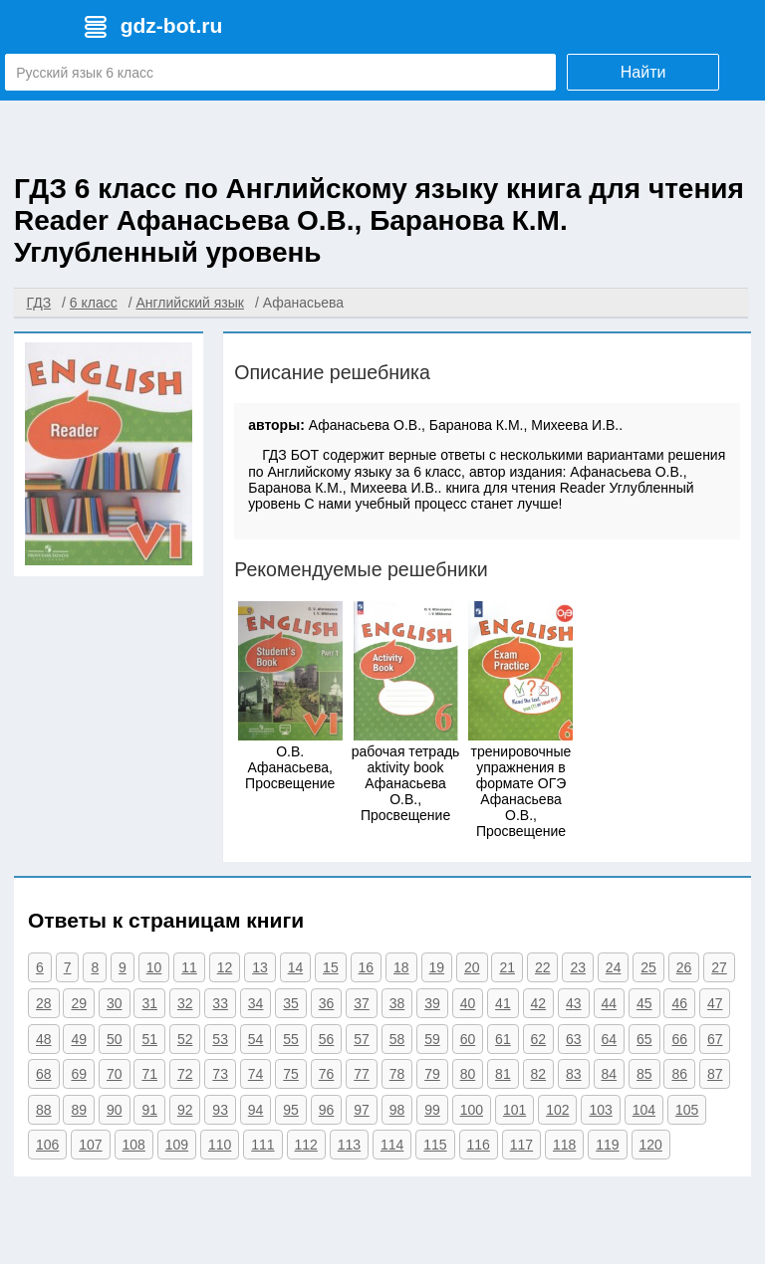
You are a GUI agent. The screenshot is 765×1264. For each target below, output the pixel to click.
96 (327, 1110)
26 (684, 967)
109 (176, 1145)
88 (44, 1110)
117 (521, 1145)
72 (185, 1074)
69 (79, 1074)
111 (262, 1145)
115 (434, 1145)
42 (539, 1003)
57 (362, 1039)
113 (349, 1145)
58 (397, 1039)
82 (539, 1074)
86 (679, 1074)
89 (79, 1110)
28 (44, 1003)
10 (154, 967)
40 (468, 1003)
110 (219, 1145)
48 (44, 1039)
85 (644, 1074)
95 (291, 1110)
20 (472, 967)
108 (134, 1145)
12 (225, 967)
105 (686, 1110)
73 (220, 1074)
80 (468, 1074)
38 (397, 1003)
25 (648, 967)
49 (79, 1039)
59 (432, 1039)
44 (610, 1003)
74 (256, 1074)
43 (574, 1003)
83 (574, 1074)
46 (679, 1003)
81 (503, 1074)
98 (397, 1110)
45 (644, 1003)
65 (644, 1039)
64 (610, 1039)
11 (189, 967)
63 (574, 1039)
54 (256, 1039)
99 (432, 1110)
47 (715, 1003)
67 (715, 1039)
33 (220, 1003)
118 (564, 1145)
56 (327, 1039)
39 (432, 1003)
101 (514, 1110)
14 (296, 967)
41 (503, 1003)
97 (362, 1110)
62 (539, 1039)
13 (260, 967)
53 (220, 1039)
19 (437, 967)
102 (557, 1110)
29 (79, 1003)
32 (185, 1003)
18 (401, 967)
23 (578, 967)
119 (607, 1145)
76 (327, 1074)
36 (327, 1003)
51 (149, 1039)
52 (185, 1039)
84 (610, 1074)
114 (392, 1145)
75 (291, 1074)
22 (543, 967)
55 (291, 1039)
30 (115, 1003)
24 (614, 967)
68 (44, 1074)
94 (256, 1110)
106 (47, 1145)
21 (507, 967)
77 (362, 1074)
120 (650, 1145)
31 (149, 1003)
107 (90, 1145)
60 (468, 1039)
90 (115, 1110)
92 (185, 1110)
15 (331, 967)
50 (115, 1039)
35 (291, 1003)
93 (220, 1110)
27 (719, 967)
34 (256, 1003)
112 (306, 1145)
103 (600, 1110)
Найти (643, 72)
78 (397, 1074)
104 (644, 1110)
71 (149, 1074)
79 (432, 1074)
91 (149, 1110)
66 (679, 1039)
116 (478, 1145)
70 (115, 1074)
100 (471, 1110)
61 (503, 1039)
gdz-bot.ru (172, 25)
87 (715, 1074)
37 (362, 1003)
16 (367, 967)
